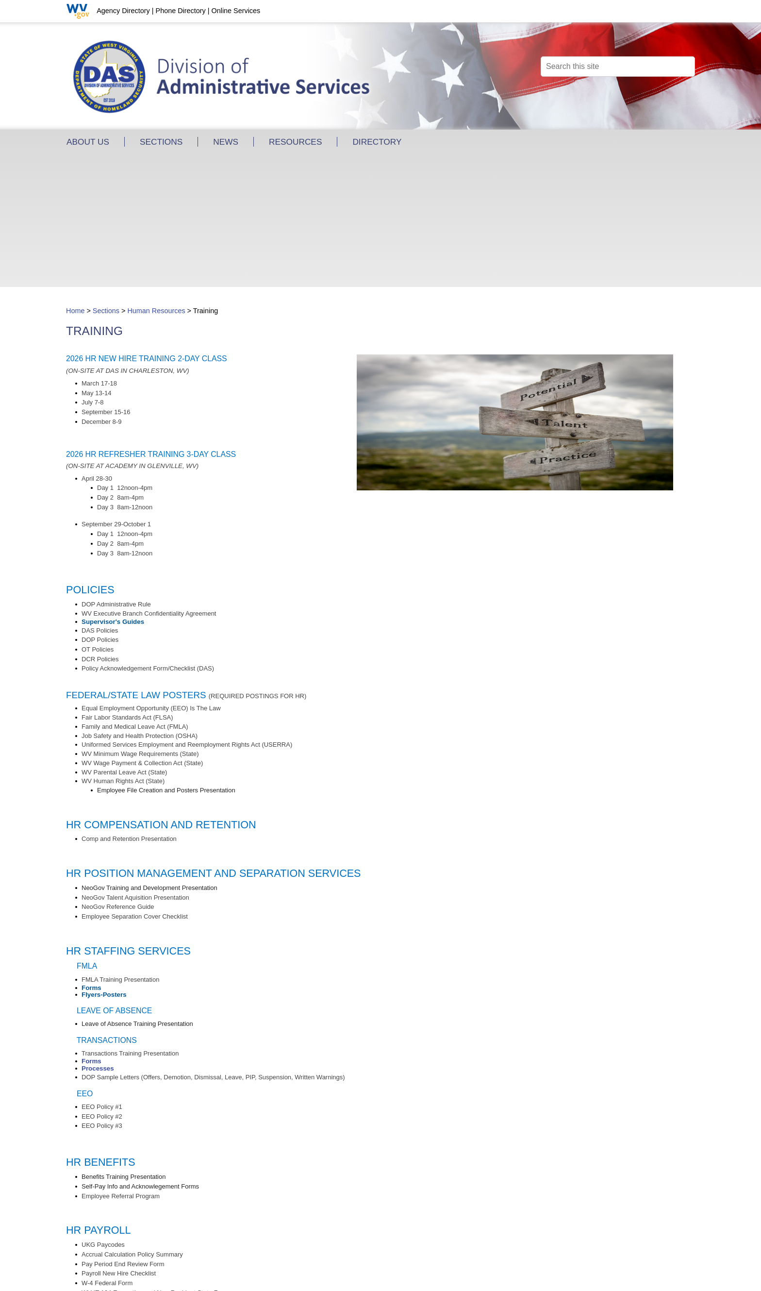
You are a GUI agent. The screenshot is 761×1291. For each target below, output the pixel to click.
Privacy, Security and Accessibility (300, 1276)
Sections (106, 178)
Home (75, 178)
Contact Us (364, 1268)
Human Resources (156, 178)
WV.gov (370, 1276)
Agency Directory (123, 11)
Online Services (235, 11)
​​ (100, 507)
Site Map (400, 1268)
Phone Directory (181, 11)
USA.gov (402, 1276)
